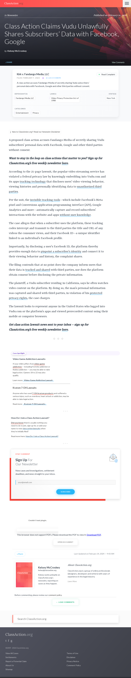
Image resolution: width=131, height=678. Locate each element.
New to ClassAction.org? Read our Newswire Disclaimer (35, 132)
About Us (10, 665)
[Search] (65, 619)
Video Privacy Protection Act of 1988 (65, 99)
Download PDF (94, 534)
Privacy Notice (73, 661)
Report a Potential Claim (16, 661)
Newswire (12, 15)
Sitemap (9, 669)
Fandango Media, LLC (25, 98)
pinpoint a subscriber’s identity (61, 251)
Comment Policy (74, 665)
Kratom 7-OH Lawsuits (34, 404)
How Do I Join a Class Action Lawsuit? (42, 436)
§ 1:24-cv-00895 (53, 78)
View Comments (118, 62)
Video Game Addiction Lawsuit (38, 380)
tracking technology (33, 181)
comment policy (55, 595)
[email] (65, 482)
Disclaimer (71, 657)
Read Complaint (107, 74)
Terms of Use (72, 653)
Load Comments (65, 602)
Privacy (36, 113)
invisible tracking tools (45, 200)
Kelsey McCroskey (17, 50)
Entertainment (22, 113)
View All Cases (12, 653)
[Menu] (127, 3)
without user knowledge (75, 215)
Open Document (66, 542)
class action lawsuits (31, 428)
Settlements (11, 657)
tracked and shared (37, 270)
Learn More (72, 581)
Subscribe (65, 492)
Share (9, 62)
